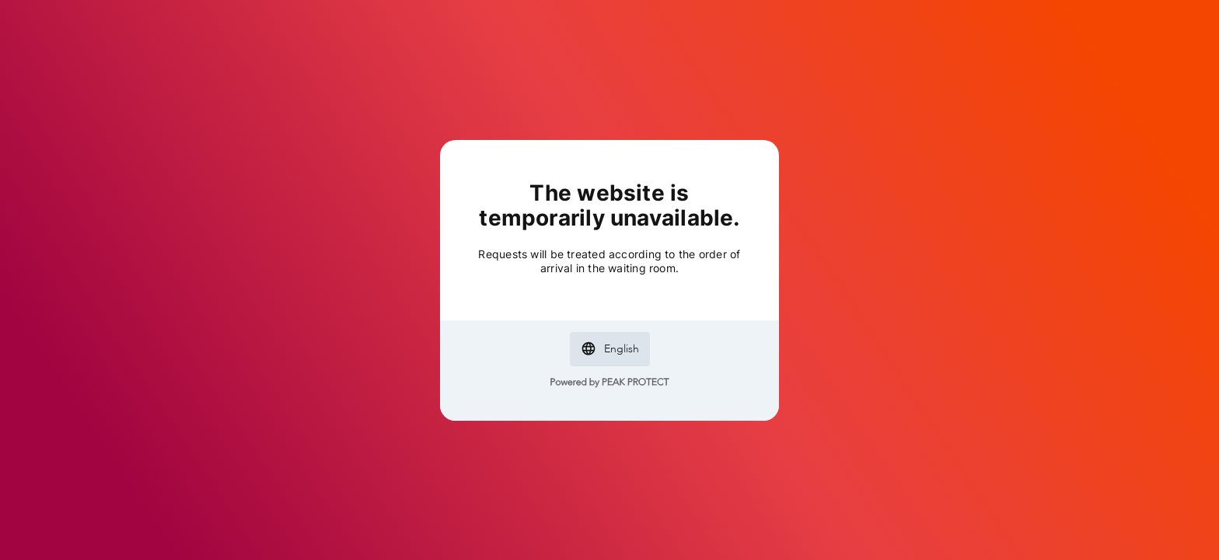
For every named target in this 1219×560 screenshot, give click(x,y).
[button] (610, 349)
